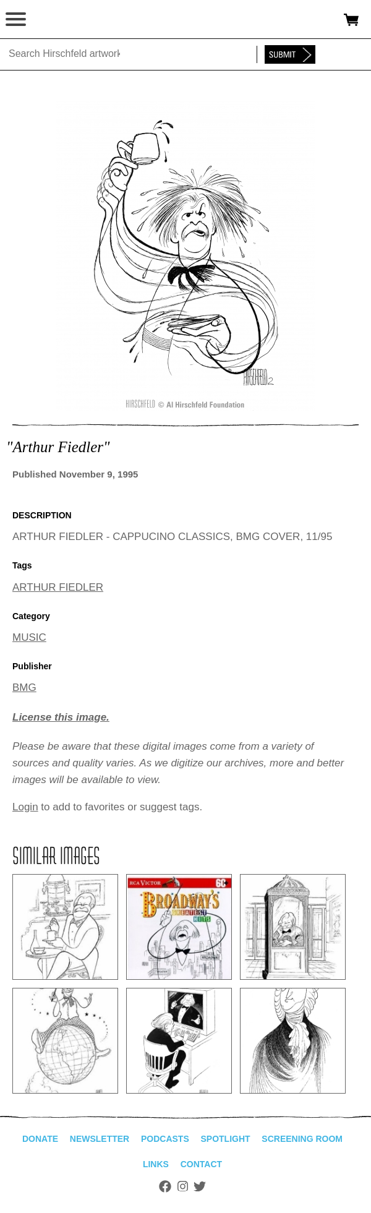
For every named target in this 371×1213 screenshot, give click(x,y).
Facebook (165, 1186)
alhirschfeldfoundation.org (52, 20)
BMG (24, 687)
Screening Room (302, 1139)
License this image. (60, 717)
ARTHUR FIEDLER (57, 587)
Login (25, 807)
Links (156, 1164)
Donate (40, 1139)
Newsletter (99, 1139)
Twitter (200, 1186)
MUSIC (29, 637)
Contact (201, 1164)
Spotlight (225, 1139)
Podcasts (165, 1139)
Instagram (182, 1186)
